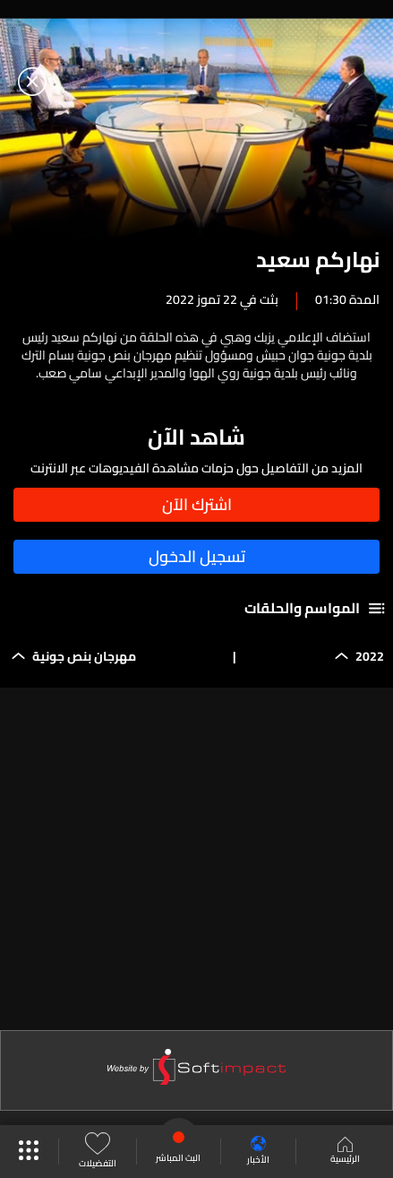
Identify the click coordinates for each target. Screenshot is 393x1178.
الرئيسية (345, 1152)
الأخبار (258, 1151)
